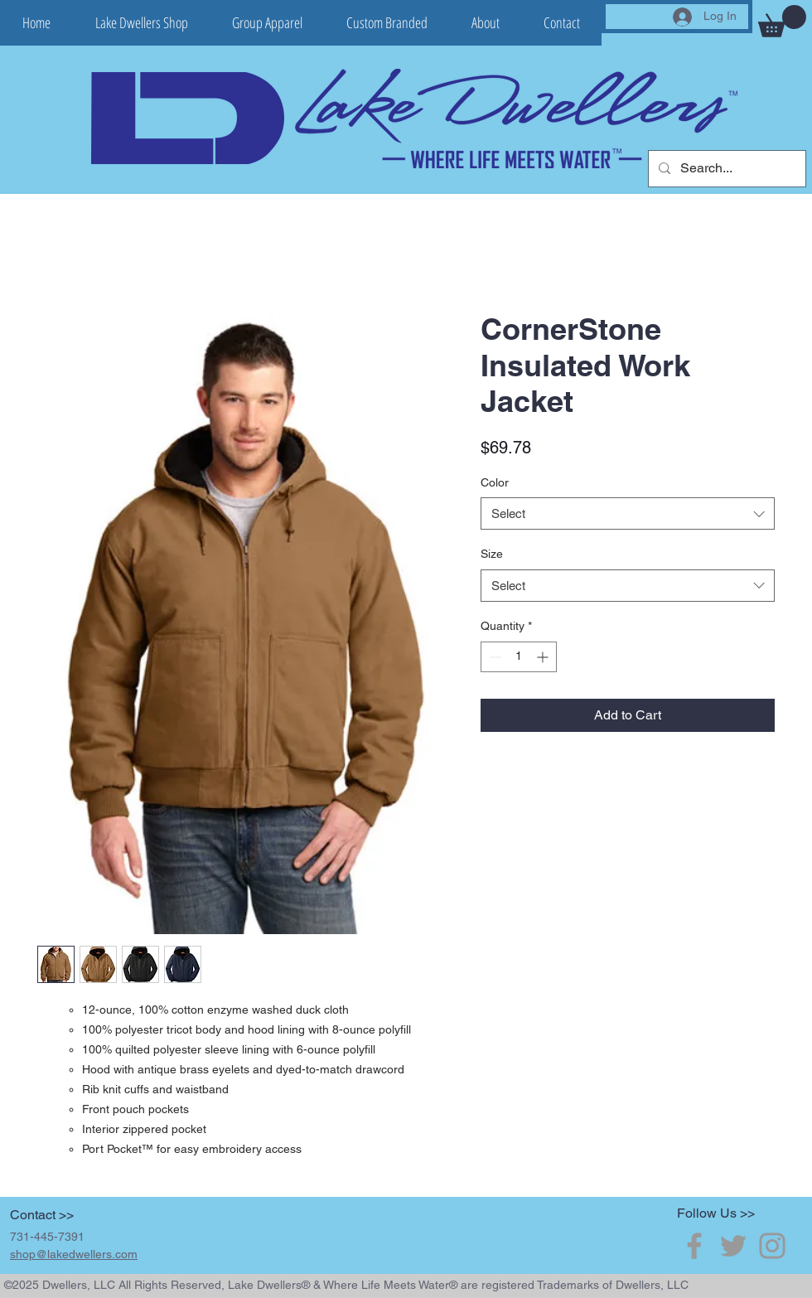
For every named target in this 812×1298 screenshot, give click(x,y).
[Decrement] (493, 656)
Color (495, 482)
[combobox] (628, 513)
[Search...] (725, 168)
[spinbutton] (519, 656)
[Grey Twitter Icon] (733, 1245)
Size (492, 553)
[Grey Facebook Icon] (694, 1245)
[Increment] (544, 656)
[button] (782, 21)
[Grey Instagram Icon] (772, 1245)
